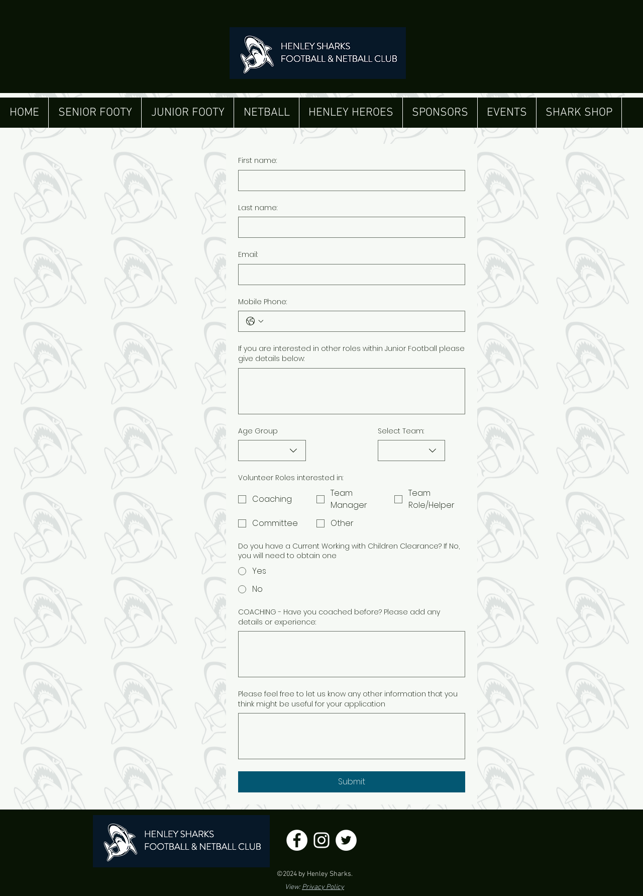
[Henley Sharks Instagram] (321, 840)
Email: (248, 254)
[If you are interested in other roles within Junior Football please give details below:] (352, 391)
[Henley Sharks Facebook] (296, 840)
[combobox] (272, 450)
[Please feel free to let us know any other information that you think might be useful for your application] (352, 736)
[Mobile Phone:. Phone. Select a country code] (255, 321)
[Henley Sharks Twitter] (346, 840)
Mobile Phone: (262, 302)
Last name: (257, 208)
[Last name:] (349, 227)
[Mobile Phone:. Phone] (362, 321)
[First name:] (349, 180)
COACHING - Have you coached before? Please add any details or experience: (339, 617)
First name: (257, 160)
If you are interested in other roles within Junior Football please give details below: (351, 354)
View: (314, 887)
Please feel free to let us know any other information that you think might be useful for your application (348, 699)
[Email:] (349, 274)
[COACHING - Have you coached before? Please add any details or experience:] (352, 654)
